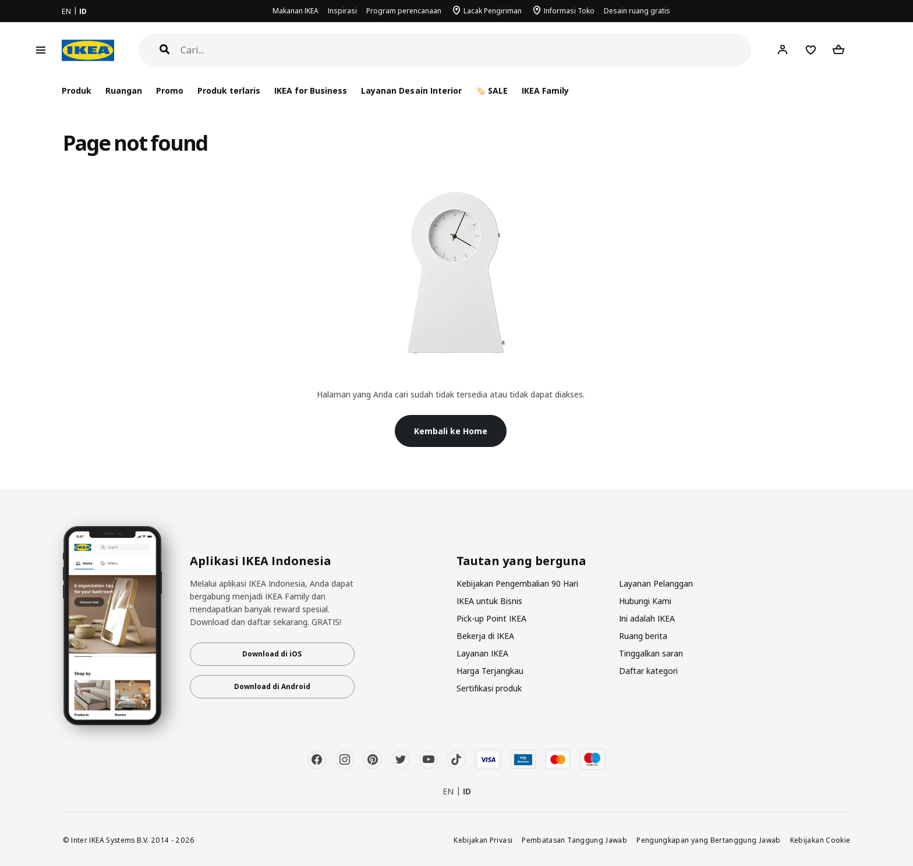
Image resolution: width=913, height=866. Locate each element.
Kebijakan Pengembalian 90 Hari (517, 583)
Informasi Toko (569, 11)
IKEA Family (545, 90)
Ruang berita (643, 635)
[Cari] (466, 50)
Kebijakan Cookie (820, 839)
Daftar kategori (648, 670)
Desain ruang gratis (637, 11)
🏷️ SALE (492, 90)
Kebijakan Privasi (483, 839)
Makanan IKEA (296, 11)
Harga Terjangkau (489, 670)
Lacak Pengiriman (492, 11)
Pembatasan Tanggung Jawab (574, 839)
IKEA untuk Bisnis (489, 600)
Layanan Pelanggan (656, 583)
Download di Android (272, 686)
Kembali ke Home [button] (450, 430)
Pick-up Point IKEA (491, 618)
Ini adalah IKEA (647, 618)
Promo (169, 90)
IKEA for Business (310, 90)
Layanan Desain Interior (411, 90)
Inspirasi (342, 11)
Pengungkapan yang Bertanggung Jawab (708, 839)
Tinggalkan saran (651, 653)
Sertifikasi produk (489, 688)
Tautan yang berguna (521, 561)
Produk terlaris (228, 90)
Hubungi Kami (645, 600)
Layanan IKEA (482, 653)
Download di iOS (272, 654)
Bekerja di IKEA (485, 635)
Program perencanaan (403, 11)
